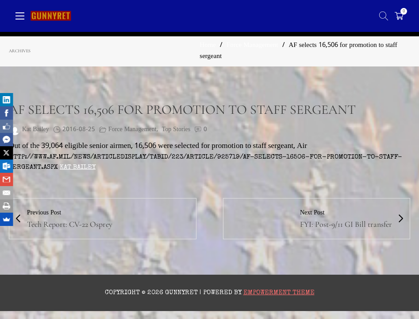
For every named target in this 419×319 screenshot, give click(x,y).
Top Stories (176, 129)
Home (208, 45)
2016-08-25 (78, 129)
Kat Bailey (78, 167)
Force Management (252, 45)
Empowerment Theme (279, 292)
